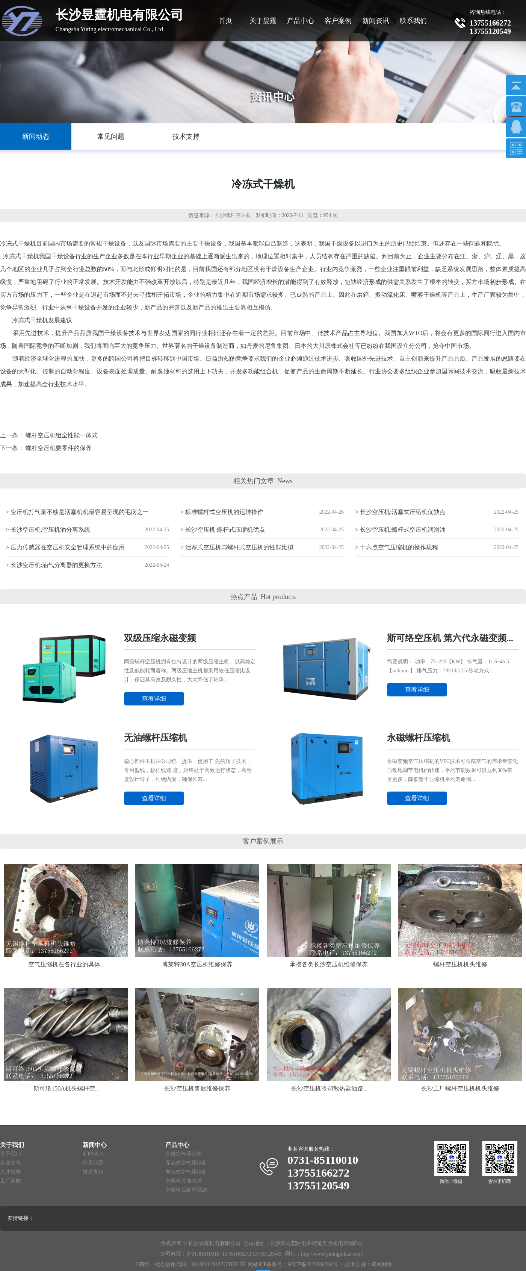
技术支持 (93, 1172)
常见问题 (93, 1163)
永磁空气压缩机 (183, 1154)
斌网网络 (381, 1264)
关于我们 (10, 1154)
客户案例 (338, 20)
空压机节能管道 (183, 1181)
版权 (165, 1243)
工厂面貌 (10, 1181)
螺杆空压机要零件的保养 (59, 448)
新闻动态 (93, 1154)
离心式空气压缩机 (186, 1172)
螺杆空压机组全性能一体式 (62, 435)
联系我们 (413, 20)
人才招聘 (10, 1172)
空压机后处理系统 (186, 1190)
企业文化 (10, 1163)
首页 (225, 20)
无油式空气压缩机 (186, 1163)
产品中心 (300, 20)
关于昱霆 (263, 20)
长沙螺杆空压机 (233, 215)
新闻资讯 (375, 20)
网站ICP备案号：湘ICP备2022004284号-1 (295, 1264)
